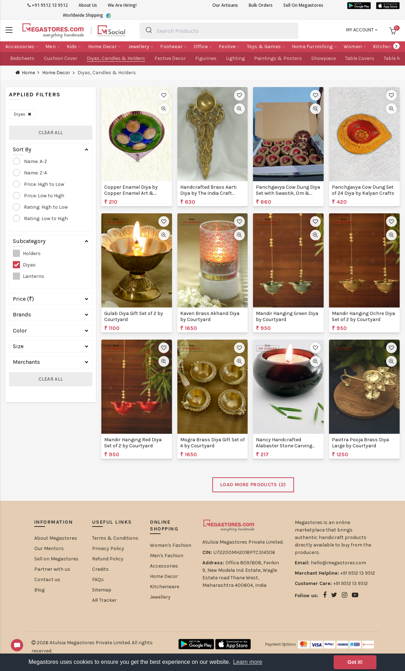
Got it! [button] (355, 662)
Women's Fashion (170, 545)
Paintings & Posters (278, 58)
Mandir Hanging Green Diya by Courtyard (287, 316)
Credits (100, 569)
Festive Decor (170, 58)
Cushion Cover (60, 58)
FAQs (98, 579)
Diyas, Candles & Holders (116, 58)
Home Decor (56, 73)
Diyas (22, 114)
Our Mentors (49, 548)
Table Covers (359, 58)
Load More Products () (253, 485)
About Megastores (55, 538)
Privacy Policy (108, 548)
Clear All (51, 132)
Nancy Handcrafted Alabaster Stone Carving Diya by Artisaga (284, 446)
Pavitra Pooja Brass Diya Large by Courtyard (360, 443)
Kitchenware (164, 587)
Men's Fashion (166, 556)
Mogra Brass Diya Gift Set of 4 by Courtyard (212, 443)
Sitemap (101, 590)
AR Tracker (104, 600)
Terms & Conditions (115, 538)
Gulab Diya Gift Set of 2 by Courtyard (133, 316)
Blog (39, 590)
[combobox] (219, 30)
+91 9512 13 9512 (47, 5)
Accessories (164, 566)
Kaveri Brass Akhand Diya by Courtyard (209, 316)
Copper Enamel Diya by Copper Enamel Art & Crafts (131, 193)
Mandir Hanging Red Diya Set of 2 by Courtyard (133, 443)
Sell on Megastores (56, 559)
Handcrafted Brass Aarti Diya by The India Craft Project (208, 193)
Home (28, 73)
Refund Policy (107, 559)
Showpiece (323, 58)
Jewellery (160, 597)
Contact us (47, 579)
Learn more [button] (247, 662)
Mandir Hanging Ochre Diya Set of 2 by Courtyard (363, 316)
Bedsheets (22, 58)
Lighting (235, 58)
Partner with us (52, 569)
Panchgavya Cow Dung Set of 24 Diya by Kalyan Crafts (363, 190)
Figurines (206, 58)
